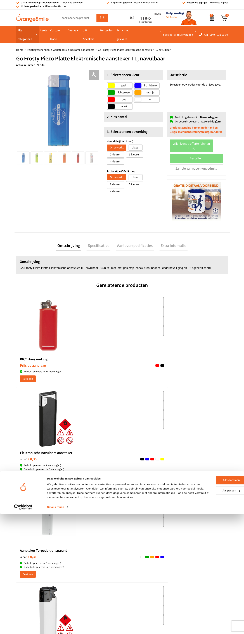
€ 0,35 (81, 367)
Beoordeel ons (52, 466)
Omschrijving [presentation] (72, 242)
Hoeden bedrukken (85, 560)
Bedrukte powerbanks (139, 544)
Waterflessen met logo (139, 538)
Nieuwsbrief (186, 560)
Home (19, 50)
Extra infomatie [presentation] (169, 242)
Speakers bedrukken (138, 549)
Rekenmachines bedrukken (90, 565)
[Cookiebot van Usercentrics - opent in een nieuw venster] (23, 627)
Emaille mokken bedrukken (90, 555)
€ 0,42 (187, 363)
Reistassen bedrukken (87, 544)
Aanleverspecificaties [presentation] (133, 242)
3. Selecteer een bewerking (127, 131)
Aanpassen (214, 606)
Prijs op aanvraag (33, 364)
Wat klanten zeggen (190, 533)
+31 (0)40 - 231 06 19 (216, 35)
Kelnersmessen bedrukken (90, 527)
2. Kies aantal (117, 116)
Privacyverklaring (189, 582)
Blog (181, 571)
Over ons (184, 527)
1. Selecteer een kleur (123, 74)
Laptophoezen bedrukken (89, 549)
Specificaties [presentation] (99, 242)
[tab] (72, 242)
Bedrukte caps (135, 555)
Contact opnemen (189, 555)
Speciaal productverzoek (178, 35)
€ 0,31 (134, 367)
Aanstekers (60, 50)
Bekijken (28, 385)
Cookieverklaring (189, 576)
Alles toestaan (214, 595)
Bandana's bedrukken (87, 533)
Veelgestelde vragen (191, 544)
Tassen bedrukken (137, 527)
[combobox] (77, 18)
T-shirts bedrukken (137, 533)
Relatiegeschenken (38, 50)
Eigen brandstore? (190, 565)
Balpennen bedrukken (139, 560)
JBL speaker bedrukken (140, 565)
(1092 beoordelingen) (52, 459)
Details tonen (55, 626)
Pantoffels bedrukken (87, 538)
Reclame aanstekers (82, 50)
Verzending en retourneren (195, 549)
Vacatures (185, 538)
